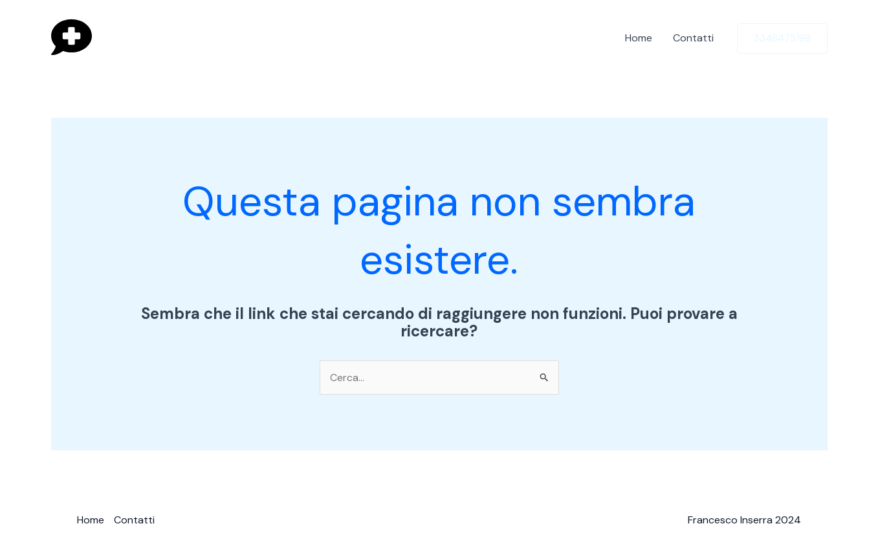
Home (638, 38)
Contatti (693, 38)
